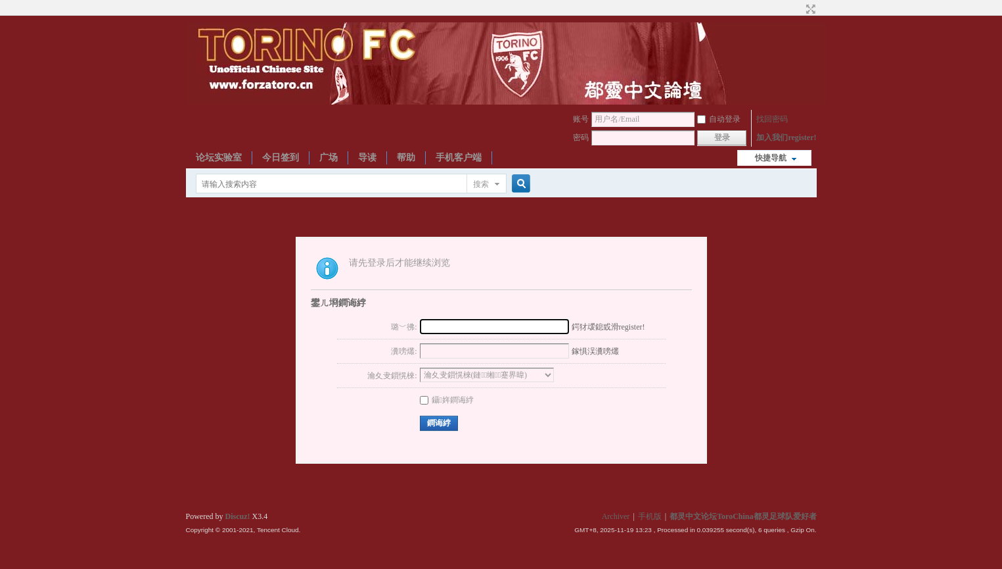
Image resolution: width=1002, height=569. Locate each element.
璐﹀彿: (404, 327)
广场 (328, 157)
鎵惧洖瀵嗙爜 (595, 351)
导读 (367, 157)
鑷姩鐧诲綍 (447, 400)
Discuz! (237, 516)
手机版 (650, 516)
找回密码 (772, 119)
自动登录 (718, 119)
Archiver (616, 516)
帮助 (406, 157)
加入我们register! (786, 137)
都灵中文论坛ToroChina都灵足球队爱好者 (743, 516)
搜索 (481, 184)
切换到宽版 (809, 9)
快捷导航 (770, 157)
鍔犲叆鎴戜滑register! (608, 327)
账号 (581, 119)
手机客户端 (459, 157)
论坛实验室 (219, 157)
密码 (581, 137)
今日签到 (280, 157)
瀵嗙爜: (404, 351)
